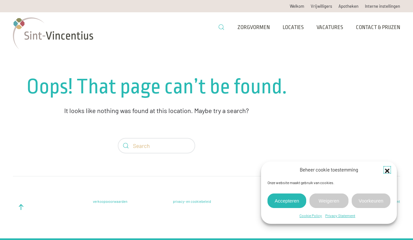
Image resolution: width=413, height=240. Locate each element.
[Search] (156, 145)
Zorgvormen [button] (253, 27)
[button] (387, 170)
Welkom (297, 6)
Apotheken (348, 6)
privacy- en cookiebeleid (192, 201)
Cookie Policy (310, 215)
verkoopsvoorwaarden (110, 201)
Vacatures (330, 27)
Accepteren (287, 200)
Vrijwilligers (321, 6)
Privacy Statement (340, 215)
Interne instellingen (382, 6)
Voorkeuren (370, 200)
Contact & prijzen (378, 27)
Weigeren (329, 200)
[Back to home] (53, 27)
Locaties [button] (293, 27)
